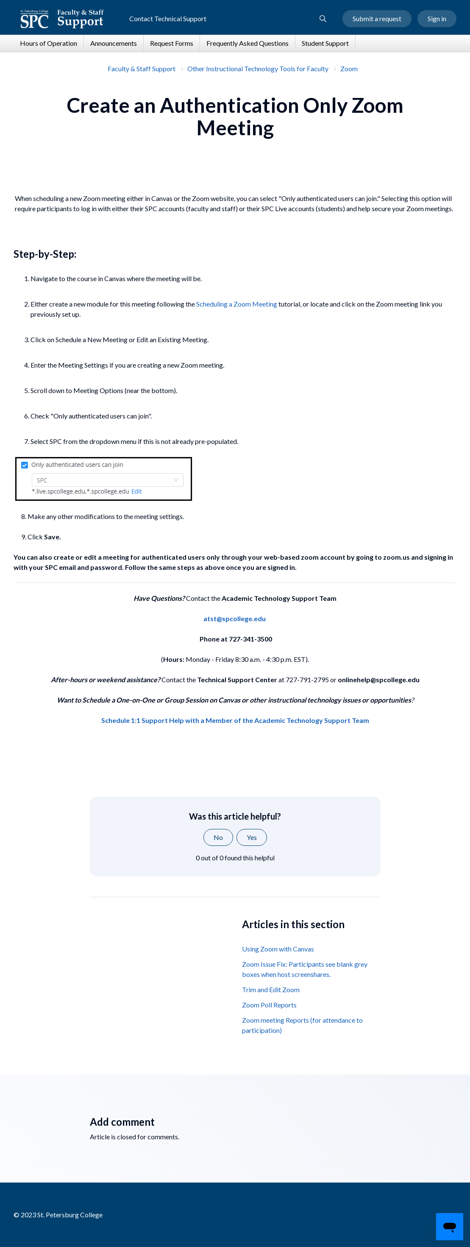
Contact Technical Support (167, 18)
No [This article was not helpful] (218, 837)
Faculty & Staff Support (141, 68)
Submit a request (377, 18)
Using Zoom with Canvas (278, 949)
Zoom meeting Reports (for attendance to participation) (302, 1025)
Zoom (349, 68)
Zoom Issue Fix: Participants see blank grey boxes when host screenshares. (304, 969)
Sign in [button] (437, 18)
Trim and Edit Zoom (271, 989)
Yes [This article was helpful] (252, 837)
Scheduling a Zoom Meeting (236, 304)
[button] (322, 18)
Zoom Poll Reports (269, 1005)
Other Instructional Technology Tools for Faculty (257, 68)
